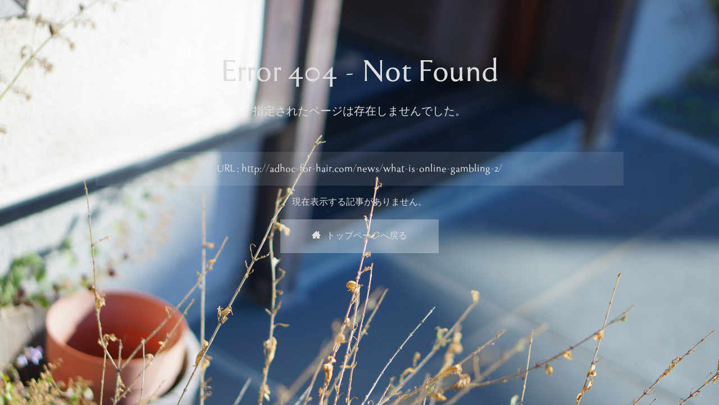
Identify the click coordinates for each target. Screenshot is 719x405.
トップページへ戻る (359, 236)
